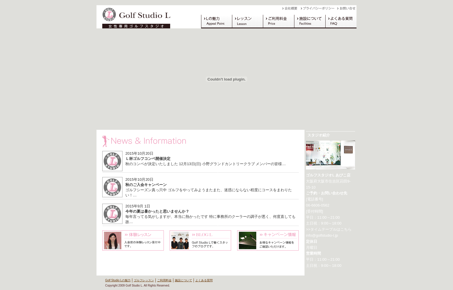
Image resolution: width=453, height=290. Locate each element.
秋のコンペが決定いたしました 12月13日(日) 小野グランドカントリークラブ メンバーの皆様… (205, 164)
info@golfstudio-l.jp (322, 235)
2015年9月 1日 (137, 206)
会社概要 (291, 9)
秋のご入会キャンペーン (146, 185)
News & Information (200, 141)
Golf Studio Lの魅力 (216, 21)
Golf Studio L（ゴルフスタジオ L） (134, 16)
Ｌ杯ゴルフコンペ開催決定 (147, 158)
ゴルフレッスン (247, 21)
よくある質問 (341, 21)
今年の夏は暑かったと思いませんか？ (157, 211)
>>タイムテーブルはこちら (329, 229)
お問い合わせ (347, 9)
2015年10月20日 (139, 153)
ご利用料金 (278, 21)
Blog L (200, 240)
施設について (309, 21)
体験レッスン (133, 240)
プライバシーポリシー (319, 9)
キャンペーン (268, 240)
